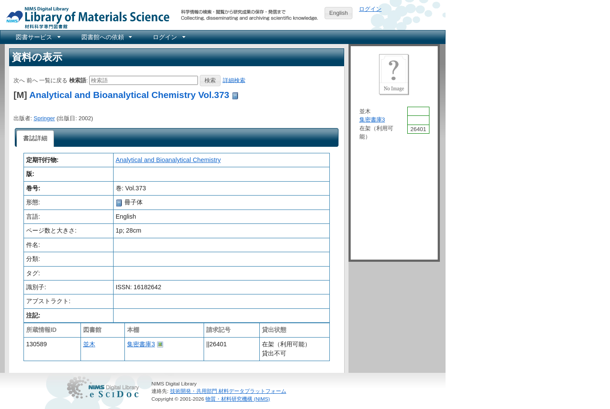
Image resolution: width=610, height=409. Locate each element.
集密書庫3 (141, 344)
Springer (44, 118)
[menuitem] (37, 37)
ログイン (370, 9)
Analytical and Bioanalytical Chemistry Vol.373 (129, 95)
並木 (89, 344)
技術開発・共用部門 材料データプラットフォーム (228, 391)
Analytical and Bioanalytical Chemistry (168, 159)
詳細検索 (234, 80)
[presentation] (35, 138)
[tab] (35, 138)
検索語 (77, 80)
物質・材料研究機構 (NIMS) (237, 399)
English (338, 13)
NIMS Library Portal (85, 17)
